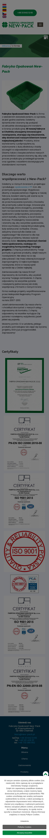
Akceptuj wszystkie (24, 833)
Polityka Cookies (24, 827)
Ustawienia (24, 821)
